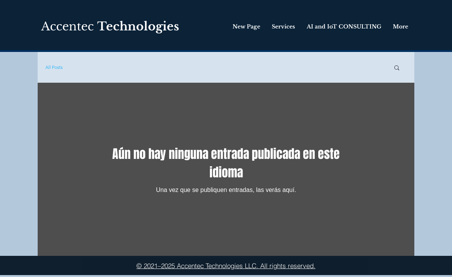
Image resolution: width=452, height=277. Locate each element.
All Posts (54, 67)
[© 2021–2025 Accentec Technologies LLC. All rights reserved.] (225, 265)
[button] (396, 68)
